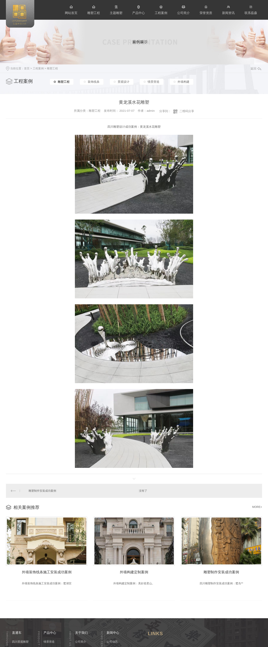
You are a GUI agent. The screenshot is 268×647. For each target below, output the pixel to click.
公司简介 (183, 10)
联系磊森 (251, 10)
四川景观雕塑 (20, 640)
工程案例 (161, 10)
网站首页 (71, 10)
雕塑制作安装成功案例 (42, 490)
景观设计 (123, 82)
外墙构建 (183, 82)
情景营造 (153, 82)
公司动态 (112, 640)
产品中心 (138, 10)
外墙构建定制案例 (134, 571)
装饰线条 (94, 82)
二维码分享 (186, 111)
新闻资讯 (228, 10)
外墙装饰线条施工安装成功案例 (47, 571)
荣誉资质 (206, 10)
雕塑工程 (93, 10)
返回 (255, 68)
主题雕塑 (116, 10)
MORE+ (257, 506)
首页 (27, 68)
